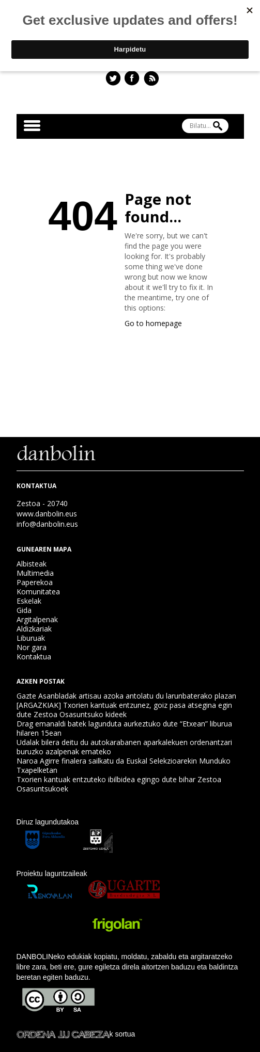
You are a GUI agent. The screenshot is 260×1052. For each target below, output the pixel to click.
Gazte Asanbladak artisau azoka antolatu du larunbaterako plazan (126, 696)
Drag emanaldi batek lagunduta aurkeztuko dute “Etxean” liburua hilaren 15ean (124, 728)
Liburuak (31, 638)
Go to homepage (153, 323)
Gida (24, 610)
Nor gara (32, 647)
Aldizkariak (34, 629)
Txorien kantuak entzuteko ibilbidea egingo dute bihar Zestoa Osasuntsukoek (119, 784)
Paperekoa (35, 582)
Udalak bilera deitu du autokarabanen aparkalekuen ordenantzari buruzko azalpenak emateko (124, 746)
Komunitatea (38, 591)
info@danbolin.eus (47, 524)
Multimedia (35, 573)
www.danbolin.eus (47, 514)
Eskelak (29, 601)
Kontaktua (34, 656)
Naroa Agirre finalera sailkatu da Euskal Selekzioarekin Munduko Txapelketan (124, 765)
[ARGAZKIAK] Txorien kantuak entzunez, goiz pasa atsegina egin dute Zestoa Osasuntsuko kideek (124, 709)
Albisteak (32, 564)
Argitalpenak (37, 619)
